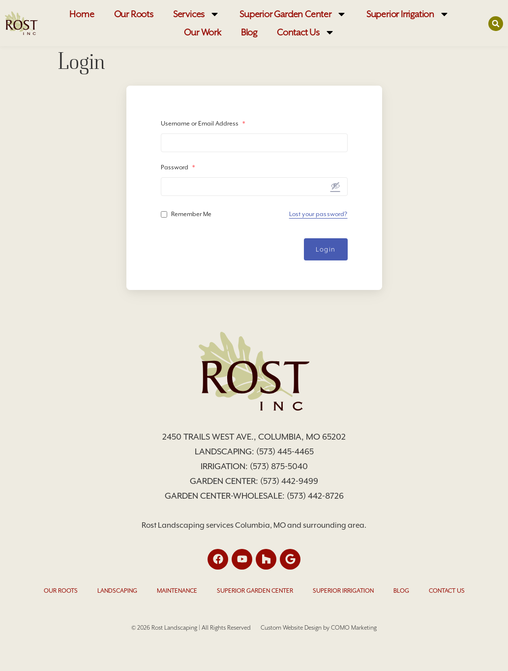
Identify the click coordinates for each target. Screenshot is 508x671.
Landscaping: (225, 451)
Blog (249, 32)
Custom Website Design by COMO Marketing (319, 627)
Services (196, 14)
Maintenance (177, 590)
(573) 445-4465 (285, 451)
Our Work (202, 32)
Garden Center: (225, 481)
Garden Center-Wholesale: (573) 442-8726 (254, 496)
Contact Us (306, 32)
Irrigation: (225, 466)
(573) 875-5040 (279, 466)
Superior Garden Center (293, 14)
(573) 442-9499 (289, 481)
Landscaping (117, 590)
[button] (495, 23)
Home (81, 14)
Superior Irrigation (407, 14)
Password (178, 167)
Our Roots (133, 14)
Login (326, 249)
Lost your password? (318, 214)
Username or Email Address (203, 123)
